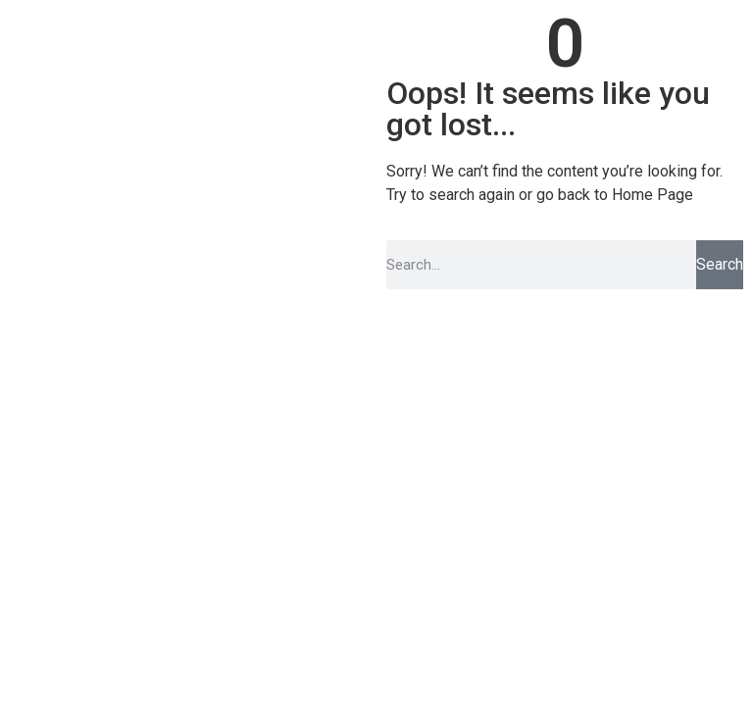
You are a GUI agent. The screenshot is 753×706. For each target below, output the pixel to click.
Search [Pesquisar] (719, 264)
